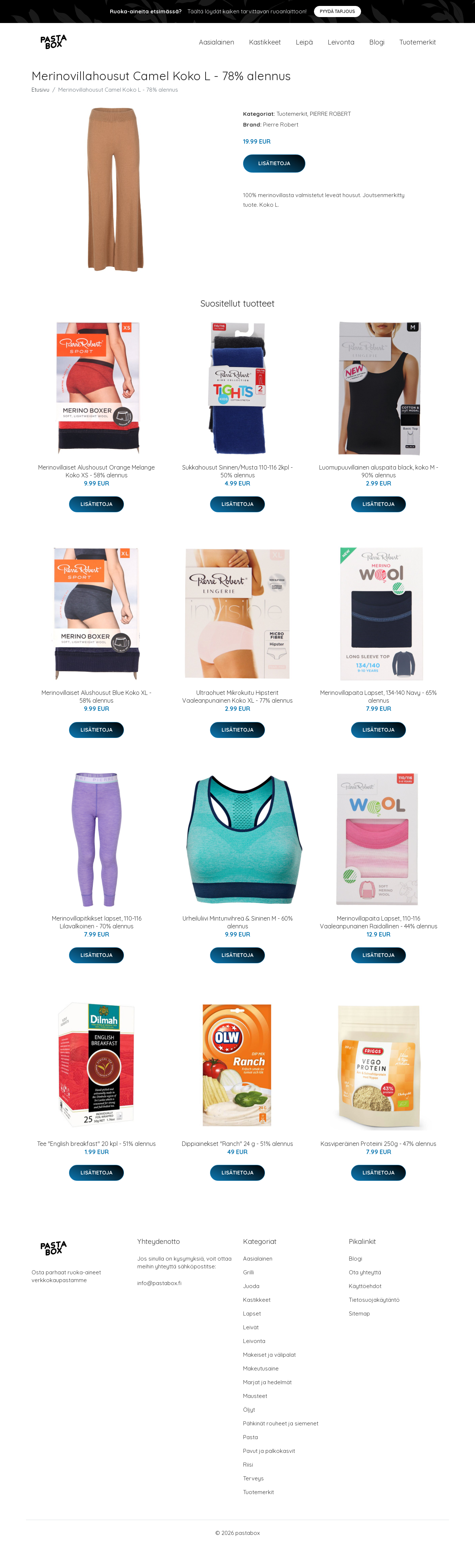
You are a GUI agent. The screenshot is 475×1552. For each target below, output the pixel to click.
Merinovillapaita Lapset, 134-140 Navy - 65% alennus (378, 702)
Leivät (251, 1333)
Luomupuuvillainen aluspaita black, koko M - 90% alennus (378, 477)
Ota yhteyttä (365, 1278)
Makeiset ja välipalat (269, 1361)
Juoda (251, 1292)
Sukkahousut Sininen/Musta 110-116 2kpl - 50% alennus (237, 477)
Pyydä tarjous (337, 11)
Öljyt (249, 1415)
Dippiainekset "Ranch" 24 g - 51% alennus (237, 1150)
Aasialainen (216, 45)
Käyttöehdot (365, 1292)
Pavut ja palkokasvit (269, 1457)
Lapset (252, 1319)
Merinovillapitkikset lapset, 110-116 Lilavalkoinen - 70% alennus (96, 928)
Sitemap (359, 1319)
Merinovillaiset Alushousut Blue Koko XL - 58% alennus (96, 702)
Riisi (248, 1470)
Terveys (253, 1484)
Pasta (250, 1443)
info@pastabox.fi (159, 1289)
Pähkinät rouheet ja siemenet (280, 1429)
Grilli (248, 1278)
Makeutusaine (261, 1374)
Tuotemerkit (417, 45)
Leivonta (341, 45)
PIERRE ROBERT (330, 120)
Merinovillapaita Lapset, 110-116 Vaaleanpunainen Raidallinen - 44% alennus (379, 928)
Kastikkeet (265, 45)
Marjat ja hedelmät (267, 1388)
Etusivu (40, 95)
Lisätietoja (274, 169)
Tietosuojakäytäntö (374, 1306)
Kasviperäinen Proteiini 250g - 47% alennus (378, 1150)
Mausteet (255, 1402)
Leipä (304, 45)
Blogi (376, 45)
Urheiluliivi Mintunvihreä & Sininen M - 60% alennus (238, 928)
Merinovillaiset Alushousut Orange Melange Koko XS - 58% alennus (96, 477)
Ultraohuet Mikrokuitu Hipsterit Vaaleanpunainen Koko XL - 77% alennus (237, 702)
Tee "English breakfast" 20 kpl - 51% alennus (96, 1150)
